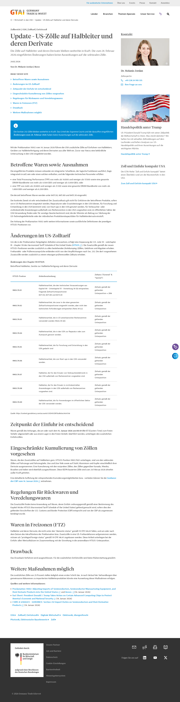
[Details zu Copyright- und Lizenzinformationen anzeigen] (166, 63)
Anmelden (165, 3)
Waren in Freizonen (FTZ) (25, 103)
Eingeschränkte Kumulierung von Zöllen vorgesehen (38, 93)
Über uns (121, 3)
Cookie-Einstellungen (56, 663)
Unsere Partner (53, 645)
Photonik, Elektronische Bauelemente (29, 619)
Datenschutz (52, 657)
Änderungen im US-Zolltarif (26, 84)
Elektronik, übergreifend (75, 615)
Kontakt (152, 3)
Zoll (52, 619)
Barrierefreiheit (53, 669)
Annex (68, 592)
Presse (142, 3)
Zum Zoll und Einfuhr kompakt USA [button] (138, 183)
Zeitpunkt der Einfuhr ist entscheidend (32, 89)
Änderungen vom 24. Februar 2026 (30, 135)
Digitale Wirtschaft (50, 615)
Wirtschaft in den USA (23, 20)
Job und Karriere (53, 651)
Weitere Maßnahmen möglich (27, 112)
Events (132, 3)
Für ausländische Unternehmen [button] (100, 3)
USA (12, 615)
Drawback (18, 108)
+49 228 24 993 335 (133, 80)
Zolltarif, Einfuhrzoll (27, 615)
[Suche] (168, 14)
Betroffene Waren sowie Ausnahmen (31, 79)
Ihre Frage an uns (133, 84)
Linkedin (145, 658)
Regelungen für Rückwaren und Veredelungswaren (38, 98)
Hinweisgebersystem (55, 676)
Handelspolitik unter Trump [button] (134, 154)
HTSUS (76, 245)
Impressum (51, 682)
